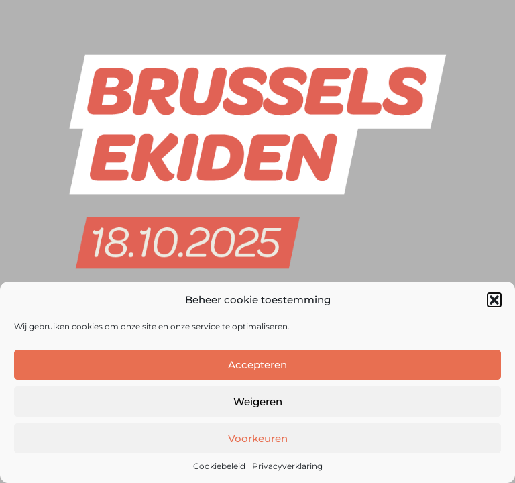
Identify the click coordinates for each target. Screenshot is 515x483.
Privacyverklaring (287, 466)
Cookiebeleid (219, 466)
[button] (494, 300)
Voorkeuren (258, 438)
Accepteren (257, 364)
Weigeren (257, 401)
